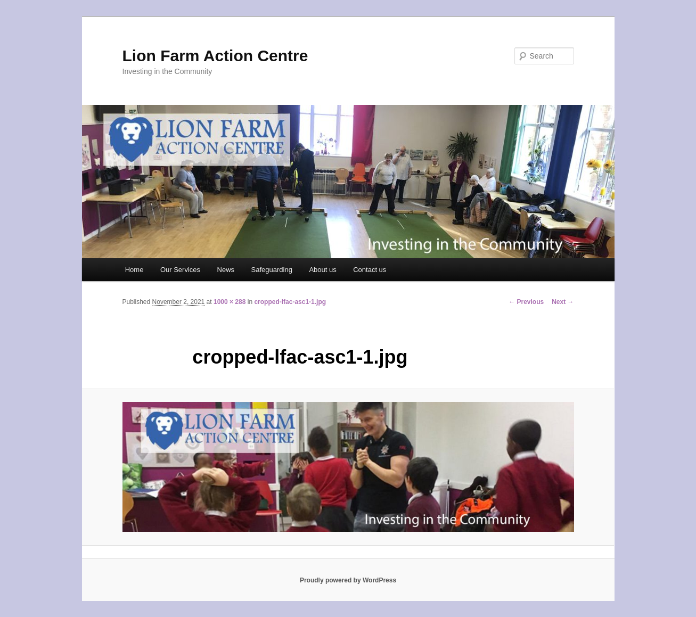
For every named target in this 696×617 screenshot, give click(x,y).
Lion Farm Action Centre (215, 55)
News (226, 270)
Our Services (180, 270)
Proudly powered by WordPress (348, 580)
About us (322, 270)
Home (134, 270)
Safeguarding (271, 270)
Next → (563, 302)
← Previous (526, 302)
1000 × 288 (229, 302)
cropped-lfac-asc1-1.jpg (290, 302)
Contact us (369, 270)
